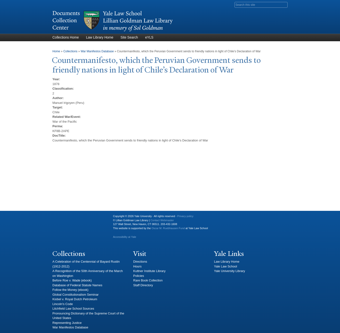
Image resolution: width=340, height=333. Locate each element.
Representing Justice (67, 323)
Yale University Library (229, 271)
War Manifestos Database (97, 51)
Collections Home (65, 37)
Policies (138, 276)
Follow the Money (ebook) (70, 290)
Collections (70, 51)
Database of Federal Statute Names (77, 285)
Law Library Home (99, 37)
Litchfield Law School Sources (73, 308)
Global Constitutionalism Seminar (75, 294)
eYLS (149, 37)
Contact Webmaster (162, 220)
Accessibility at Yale (124, 236)
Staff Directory (143, 285)
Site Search (129, 37)
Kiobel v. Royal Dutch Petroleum (74, 299)
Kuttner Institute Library (149, 271)
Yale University (59, 218)
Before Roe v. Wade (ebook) (72, 280)
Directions (140, 261)
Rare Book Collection (148, 280)
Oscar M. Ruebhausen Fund (168, 228)
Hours (137, 266)
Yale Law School (225, 266)
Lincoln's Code (62, 304)
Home (56, 51)
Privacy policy (185, 216)
